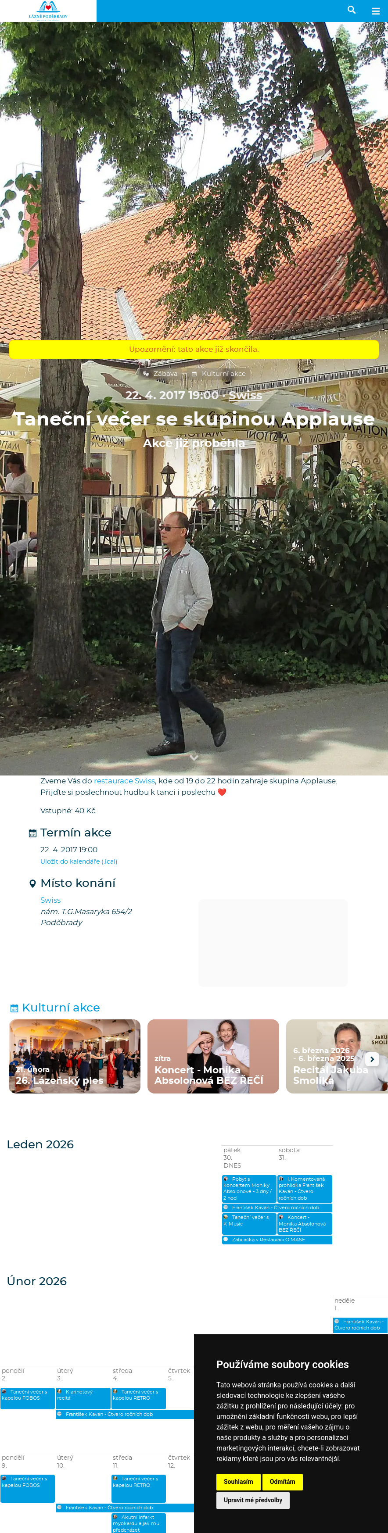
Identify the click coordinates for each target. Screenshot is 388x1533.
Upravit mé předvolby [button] (253, 1500)
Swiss (245, 395)
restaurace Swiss (124, 781)
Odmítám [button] (282, 1481)
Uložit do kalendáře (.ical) (79, 862)
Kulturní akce (218, 374)
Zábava (160, 374)
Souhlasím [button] (238, 1481)
